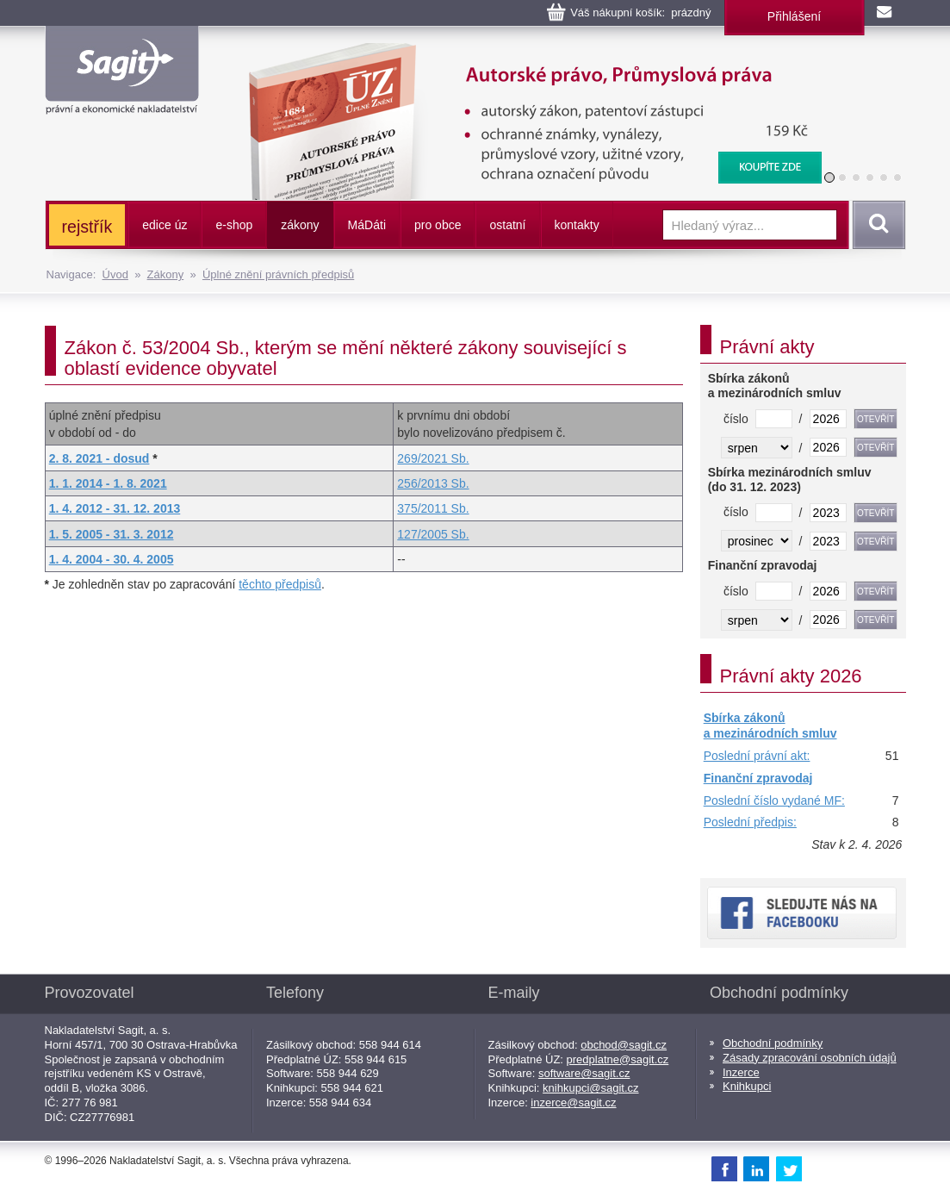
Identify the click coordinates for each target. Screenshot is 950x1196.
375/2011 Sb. (433, 508)
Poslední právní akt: (757, 756)
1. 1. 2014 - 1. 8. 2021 (108, 483)
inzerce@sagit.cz (573, 1102)
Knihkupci (747, 1086)
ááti (367, 225)
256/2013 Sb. (433, 483)
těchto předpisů (280, 584)
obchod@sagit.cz (624, 1044)
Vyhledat (876, 225)
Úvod (115, 274)
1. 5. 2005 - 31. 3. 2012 (111, 534)
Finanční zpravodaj (758, 778)
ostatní (507, 225)
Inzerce (741, 1072)
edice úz (164, 225)
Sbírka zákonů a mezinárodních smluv (770, 725)
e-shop (233, 225)
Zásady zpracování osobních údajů (810, 1057)
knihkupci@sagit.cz (590, 1087)
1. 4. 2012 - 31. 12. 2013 (115, 508)
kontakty (577, 225)
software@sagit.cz (584, 1073)
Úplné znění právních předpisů (278, 274)
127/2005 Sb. (433, 534)
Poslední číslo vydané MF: (774, 800)
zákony (300, 225)
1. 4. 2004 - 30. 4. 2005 (111, 559)
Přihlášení (794, 16)
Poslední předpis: (750, 822)
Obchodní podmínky (773, 1043)
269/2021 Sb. (433, 458)
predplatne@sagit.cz (618, 1059)
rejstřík (87, 226)
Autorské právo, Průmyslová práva (524, 52)
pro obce (437, 225)
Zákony (165, 274)
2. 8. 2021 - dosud (99, 458)
